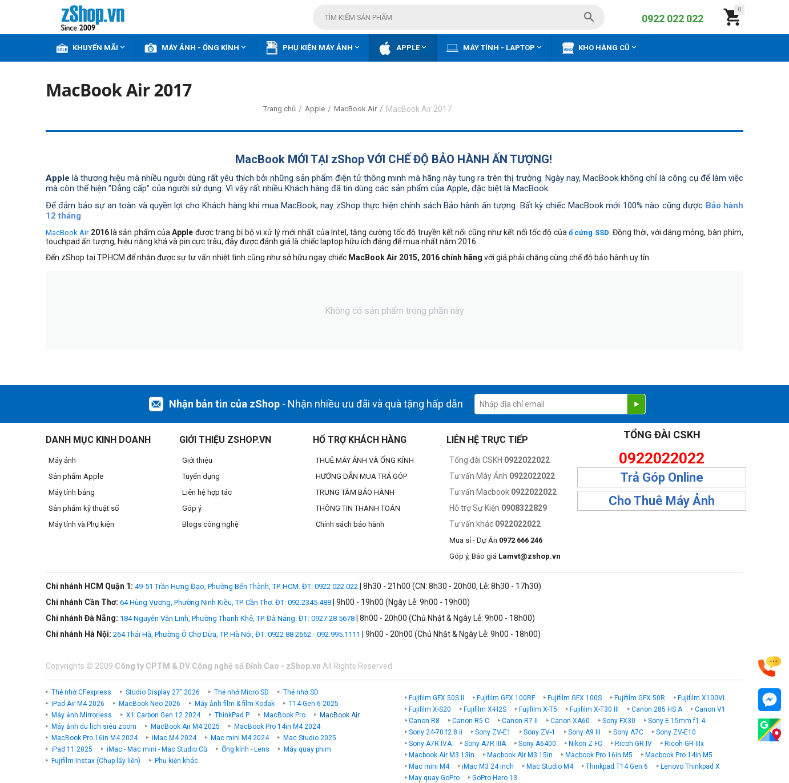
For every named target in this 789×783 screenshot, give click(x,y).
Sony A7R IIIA (485, 744)
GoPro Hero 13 (494, 778)
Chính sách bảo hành (350, 524)
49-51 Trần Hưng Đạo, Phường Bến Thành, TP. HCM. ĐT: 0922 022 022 (246, 586)
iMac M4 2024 (174, 738)
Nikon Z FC (585, 744)
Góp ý (192, 508)
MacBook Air (67, 232)
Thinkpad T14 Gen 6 (617, 766)
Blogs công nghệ (210, 524)
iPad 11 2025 (71, 749)
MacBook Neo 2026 (149, 704)
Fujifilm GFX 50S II (436, 698)
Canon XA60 (570, 721)
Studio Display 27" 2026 (163, 692)
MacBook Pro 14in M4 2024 (277, 726)
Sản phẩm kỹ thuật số (84, 508)
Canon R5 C (470, 721)
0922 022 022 (672, 19)
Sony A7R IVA (430, 744)
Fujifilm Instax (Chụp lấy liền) (95, 761)
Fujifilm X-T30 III (594, 709)
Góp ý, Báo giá (505, 556)
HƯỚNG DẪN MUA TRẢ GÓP (361, 476)
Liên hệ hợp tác (207, 492)
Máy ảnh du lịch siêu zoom (93, 726)
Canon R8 (424, 721)
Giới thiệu (197, 460)
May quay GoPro (434, 778)
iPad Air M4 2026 (77, 704)
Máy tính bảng (72, 492)
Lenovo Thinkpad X (690, 766)
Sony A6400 (537, 744)
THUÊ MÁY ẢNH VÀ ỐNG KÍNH (365, 460)
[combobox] (459, 17)
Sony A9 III (584, 732)
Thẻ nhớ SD (301, 692)
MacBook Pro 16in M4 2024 (94, 738)
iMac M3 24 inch (488, 766)
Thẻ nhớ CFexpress (81, 692)
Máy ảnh (62, 460)
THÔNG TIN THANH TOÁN (358, 508)
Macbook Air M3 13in (441, 755)
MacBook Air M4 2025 (185, 726)
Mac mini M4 (429, 766)
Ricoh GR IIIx (684, 744)
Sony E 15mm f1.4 (676, 721)
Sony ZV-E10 (676, 732)
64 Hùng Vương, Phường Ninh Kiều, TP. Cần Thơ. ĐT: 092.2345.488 (225, 602)
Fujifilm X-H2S (485, 709)
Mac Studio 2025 (309, 738)
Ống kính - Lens (245, 749)
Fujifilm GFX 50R (639, 698)
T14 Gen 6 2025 (314, 704)
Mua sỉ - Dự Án (495, 540)
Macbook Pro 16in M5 (599, 755)
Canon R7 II (520, 721)
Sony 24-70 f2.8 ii (435, 732)
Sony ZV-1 (539, 732)
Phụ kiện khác (176, 761)
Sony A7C (628, 732)
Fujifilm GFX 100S (575, 698)
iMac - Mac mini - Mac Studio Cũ (157, 749)
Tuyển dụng (201, 476)
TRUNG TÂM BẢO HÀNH (355, 492)
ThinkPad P (232, 715)
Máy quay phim (307, 749)
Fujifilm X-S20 (430, 709)
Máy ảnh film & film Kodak (235, 704)
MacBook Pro (284, 715)
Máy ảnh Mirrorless (81, 715)
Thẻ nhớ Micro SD (241, 692)
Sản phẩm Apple (76, 476)
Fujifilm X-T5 (538, 709)
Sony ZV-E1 (493, 732)
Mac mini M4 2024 (240, 738)
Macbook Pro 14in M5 (678, 755)
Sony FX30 (618, 721)
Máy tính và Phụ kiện (81, 524)
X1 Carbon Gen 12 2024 (163, 715)
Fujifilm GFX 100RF (506, 698)
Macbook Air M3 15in (520, 755)
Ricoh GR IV (633, 744)
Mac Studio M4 (549, 766)
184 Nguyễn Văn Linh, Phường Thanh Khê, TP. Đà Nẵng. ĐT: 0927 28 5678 (237, 618)
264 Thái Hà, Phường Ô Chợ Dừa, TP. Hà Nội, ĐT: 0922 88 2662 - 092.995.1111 (236, 634)
